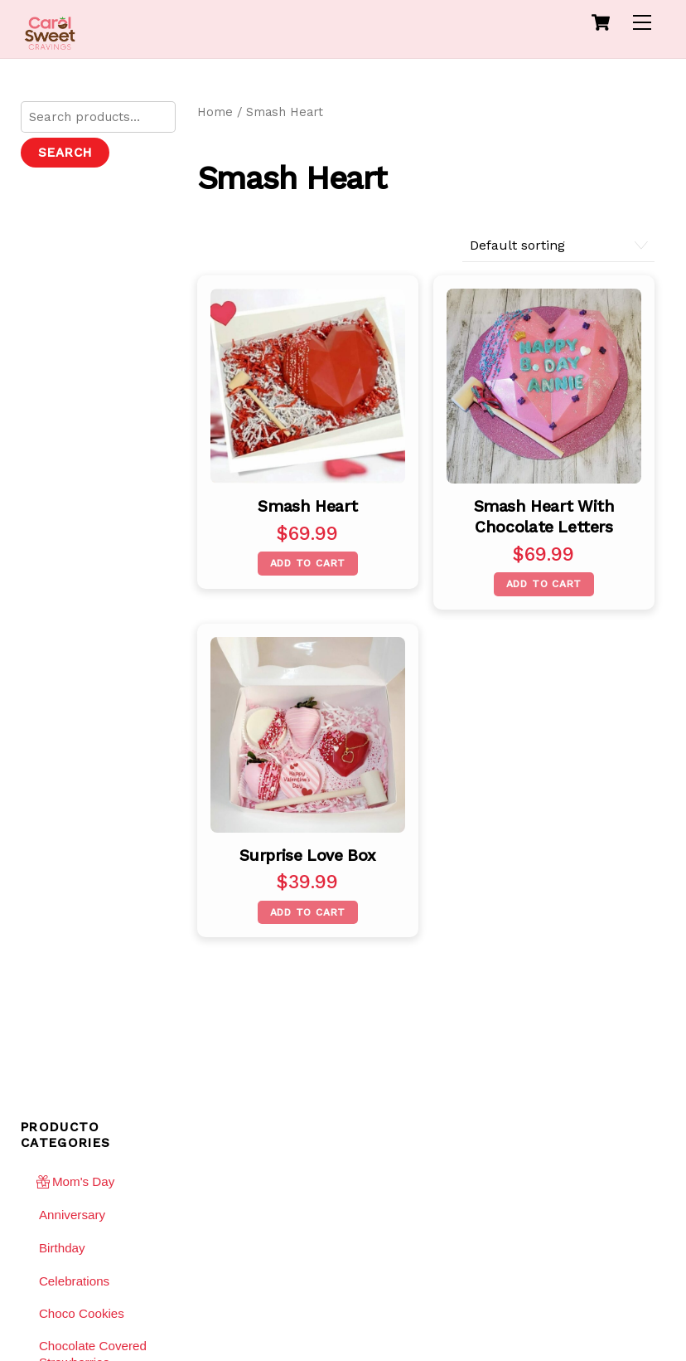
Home (215, 112)
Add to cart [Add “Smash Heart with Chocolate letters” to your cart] (544, 584)
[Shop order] (558, 246)
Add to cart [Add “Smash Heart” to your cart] (308, 563)
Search (65, 152)
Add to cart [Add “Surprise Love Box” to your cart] (308, 912)
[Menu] (642, 23)
